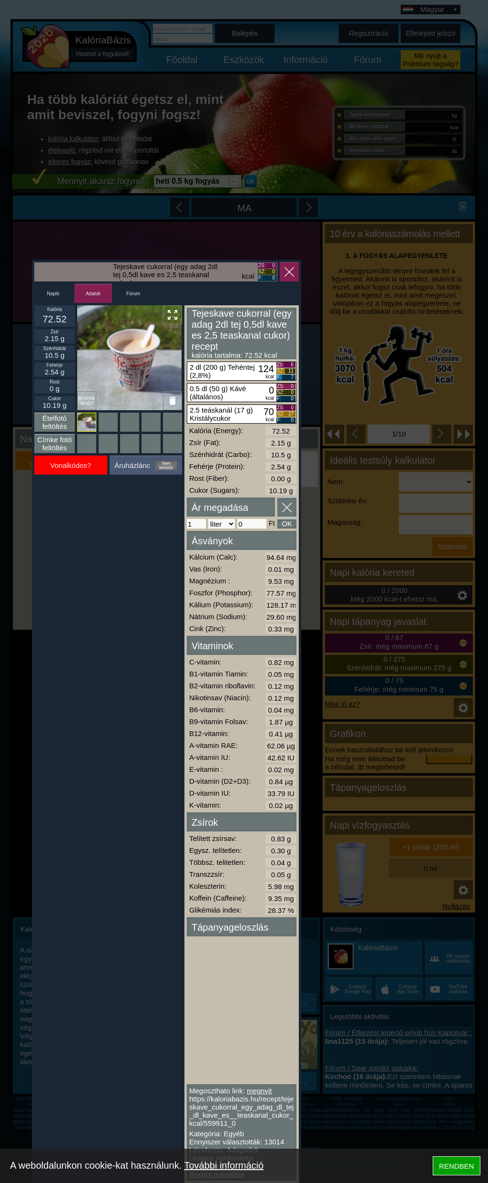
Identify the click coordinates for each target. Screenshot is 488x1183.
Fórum (133, 293)
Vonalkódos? (70, 465)
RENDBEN (456, 1166)
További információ (224, 1165)
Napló (53, 293)
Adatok (93, 293)
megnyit (259, 1091)
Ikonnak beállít (86, 400)
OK (287, 523)
